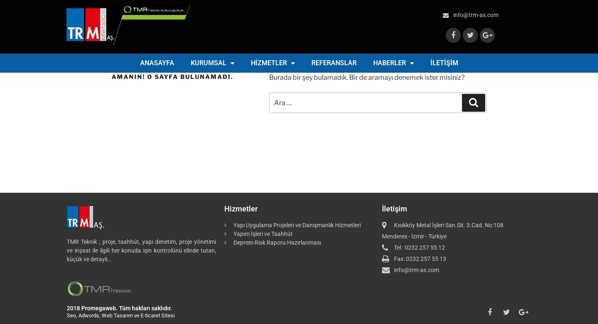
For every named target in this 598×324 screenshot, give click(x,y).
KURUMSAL (212, 63)
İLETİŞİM (444, 63)
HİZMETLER (273, 63)
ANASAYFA (157, 63)
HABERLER (393, 63)
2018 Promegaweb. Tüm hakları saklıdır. (119, 308)
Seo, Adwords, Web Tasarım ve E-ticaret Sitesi (121, 315)
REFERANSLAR (334, 63)
